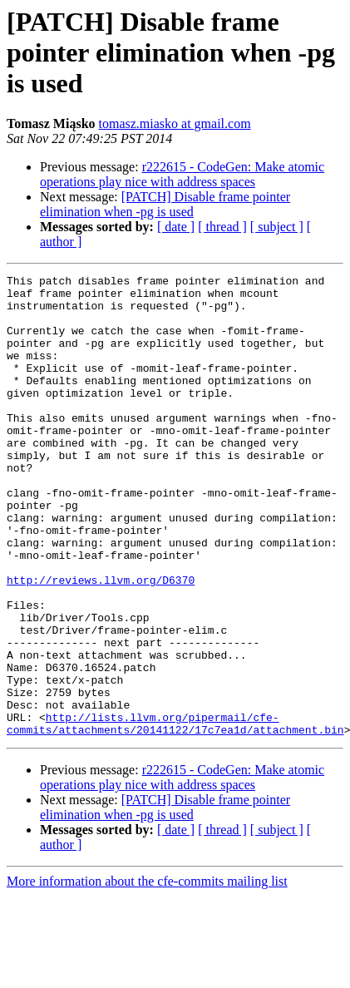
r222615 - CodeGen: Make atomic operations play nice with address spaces (182, 174)
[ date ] (176, 227)
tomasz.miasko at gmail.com (175, 123)
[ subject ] (276, 227)
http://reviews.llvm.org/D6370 (101, 642)
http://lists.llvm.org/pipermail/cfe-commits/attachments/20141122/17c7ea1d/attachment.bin (175, 814)
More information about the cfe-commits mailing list (147, 973)
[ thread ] (222, 227)
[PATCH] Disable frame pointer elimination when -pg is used (165, 204)
